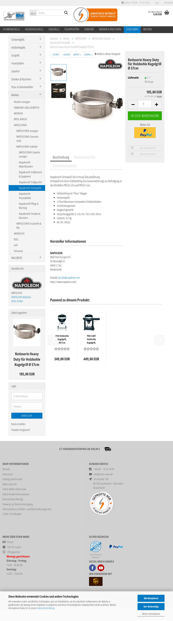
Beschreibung (61, 157)
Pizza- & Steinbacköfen (22, 87)
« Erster (55, 54)
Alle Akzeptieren (151, 598)
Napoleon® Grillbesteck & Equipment (30, 174)
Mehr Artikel (17, 301)
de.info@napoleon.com (69, 277)
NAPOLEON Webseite (21, 297)
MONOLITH (19, 233)
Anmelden (26, 415)
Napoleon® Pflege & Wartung (28, 206)
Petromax (18, 251)
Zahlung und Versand (12, 479)
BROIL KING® (20, 119)
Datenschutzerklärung (46, 608)
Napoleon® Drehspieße (30, 188)
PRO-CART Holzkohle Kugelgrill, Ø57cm (91, 339)
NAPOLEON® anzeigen (27, 131)
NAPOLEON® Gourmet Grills (27, 139)
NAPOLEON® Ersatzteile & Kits (28, 225)
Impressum (8, 474)
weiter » (77, 54)
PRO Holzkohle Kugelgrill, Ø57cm (62, 339)
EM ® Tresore (14, 547)
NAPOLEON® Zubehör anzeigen (29, 154)
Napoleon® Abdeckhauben (26, 164)
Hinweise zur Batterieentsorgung (18, 504)
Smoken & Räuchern (110, 29)
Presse (10, 542)
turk (16, 245)
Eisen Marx (132, 29)
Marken (15, 95)
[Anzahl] (145, 104)
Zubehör (89, 29)
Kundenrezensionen (65, 165)
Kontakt (6, 469)
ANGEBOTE (16, 258)
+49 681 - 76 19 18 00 (104, 469)
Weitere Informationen (151, 613)
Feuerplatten (72, 29)
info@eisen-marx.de (103, 474)
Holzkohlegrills (34, 29)
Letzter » (88, 54)
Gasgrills (53, 29)
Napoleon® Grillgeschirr (30, 182)
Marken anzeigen (22, 102)
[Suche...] (33, 13)
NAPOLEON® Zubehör (27, 146)
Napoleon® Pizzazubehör (25, 196)
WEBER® (18, 113)
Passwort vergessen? (20, 430)
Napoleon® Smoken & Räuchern (29, 216)
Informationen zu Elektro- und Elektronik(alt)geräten (27, 509)
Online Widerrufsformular (15, 489)
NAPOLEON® (20, 125)
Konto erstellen (18, 424)
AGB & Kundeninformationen (16, 494)
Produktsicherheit (84, 157)
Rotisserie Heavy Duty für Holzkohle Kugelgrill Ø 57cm (27, 359)
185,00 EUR (27, 373)
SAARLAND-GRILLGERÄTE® (26, 107)
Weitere (147, 29)
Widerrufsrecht (10, 484)
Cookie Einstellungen (12, 514)
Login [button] (156, 2)
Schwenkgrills (11, 29)
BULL (16, 239)
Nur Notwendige (151, 606)
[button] (133, 104)
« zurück (66, 54)
